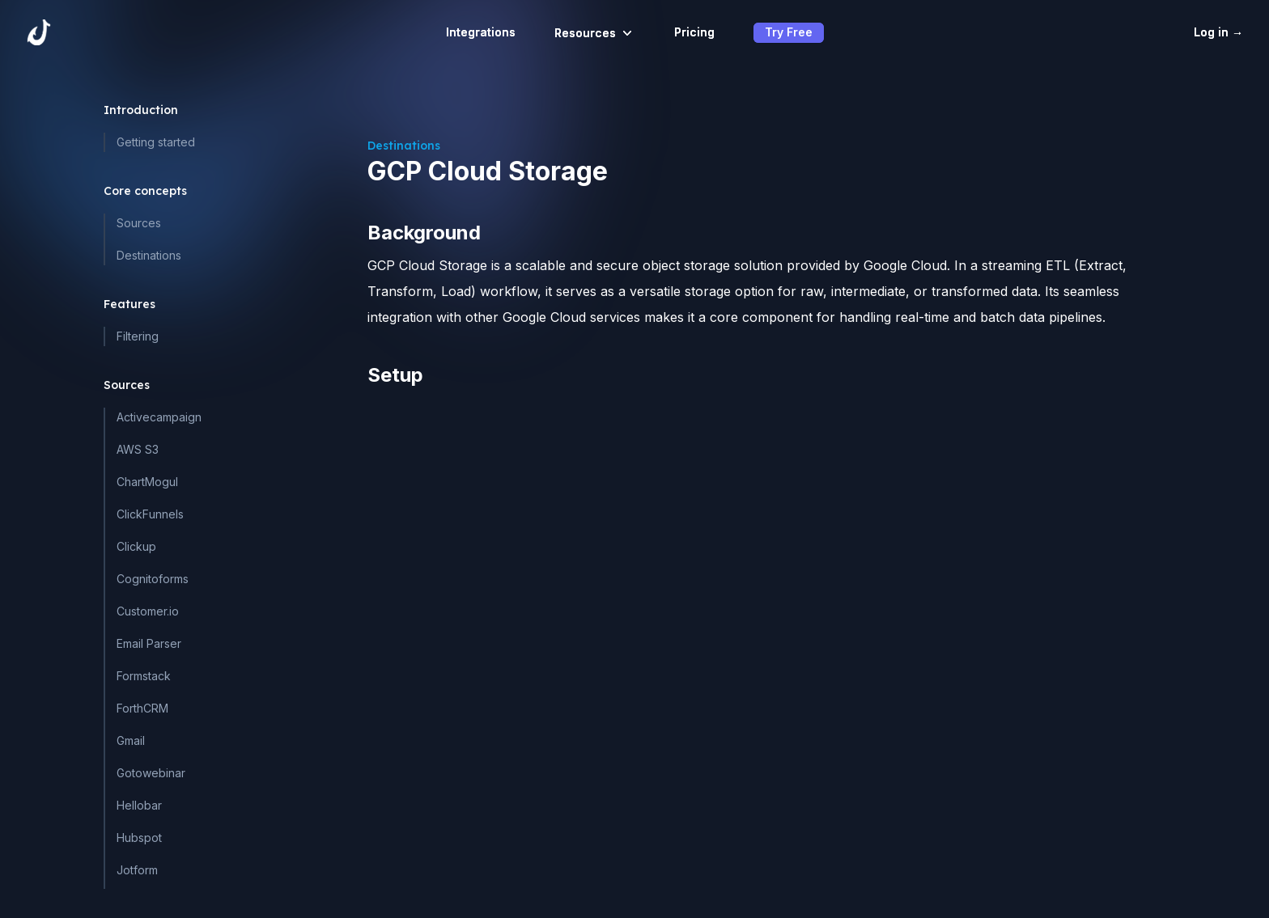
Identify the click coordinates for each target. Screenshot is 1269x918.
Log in (1218, 32)
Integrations (481, 32)
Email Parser (149, 643)
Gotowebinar (151, 773)
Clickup (136, 546)
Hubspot (139, 837)
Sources (139, 223)
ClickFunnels (150, 514)
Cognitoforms (153, 579)
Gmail (131, 740)
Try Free (789, 32)
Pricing (694, 32)
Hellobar (139, 805)
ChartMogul (147, 482)
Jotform (137, 870)
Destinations (149, 255)
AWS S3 (138, 449)
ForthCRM (142, 708)
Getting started (156, 142)
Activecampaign (159, 417)
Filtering (138, 336)
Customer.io (148, 611)
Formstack (144, 676)
